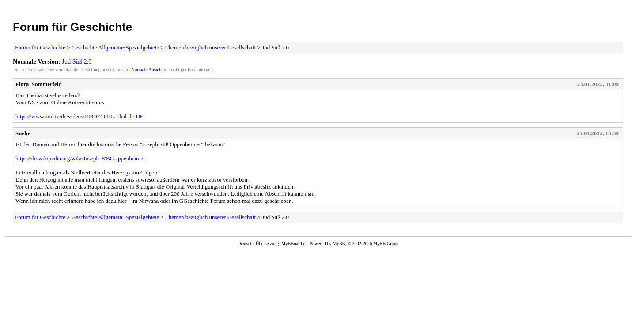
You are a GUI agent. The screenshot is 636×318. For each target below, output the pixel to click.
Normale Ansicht (147, 69)
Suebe (22, 133)
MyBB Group (385, 243)
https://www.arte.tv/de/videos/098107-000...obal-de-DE (79, 116)
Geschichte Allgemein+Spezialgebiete (116, 47)
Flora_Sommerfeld (38, 84)
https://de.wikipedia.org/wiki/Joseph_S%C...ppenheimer (80, 158)
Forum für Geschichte (72, 27)
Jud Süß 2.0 (76, 61)
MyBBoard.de (294, 243)
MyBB (339, 243)
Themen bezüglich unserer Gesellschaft (210, 47)
